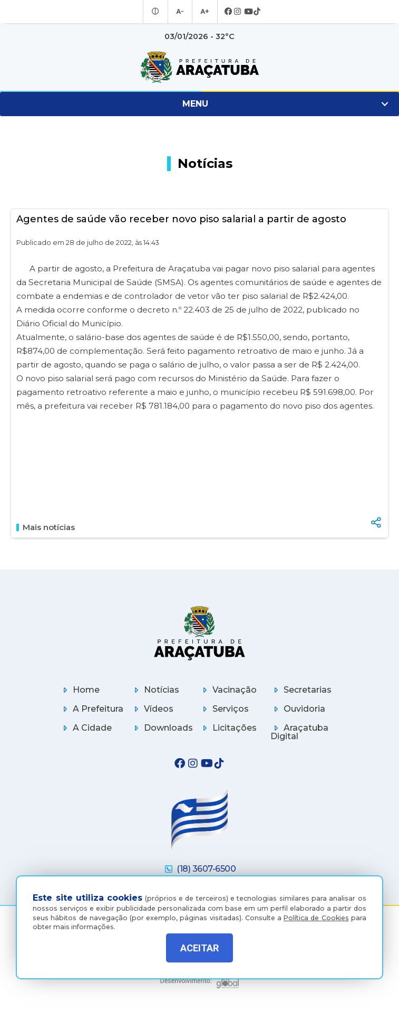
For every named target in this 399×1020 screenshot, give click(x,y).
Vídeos (152, 709)
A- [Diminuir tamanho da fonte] (180, 11)
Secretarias (301, 690)
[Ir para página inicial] (199, 67)
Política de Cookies (316, 911)
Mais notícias (45, 527)
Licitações (228, 728)
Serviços (224, 709)
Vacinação (228, 690)
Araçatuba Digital (299, 732)
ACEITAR (199, 947)
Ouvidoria (297, 709)
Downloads (162, 728)
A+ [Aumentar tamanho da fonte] (204, 11)
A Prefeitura (91, 709)
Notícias (155, 690)
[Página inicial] (199, 633)
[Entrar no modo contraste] (156, 11)
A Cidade (86, 728)
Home (80, 690)
